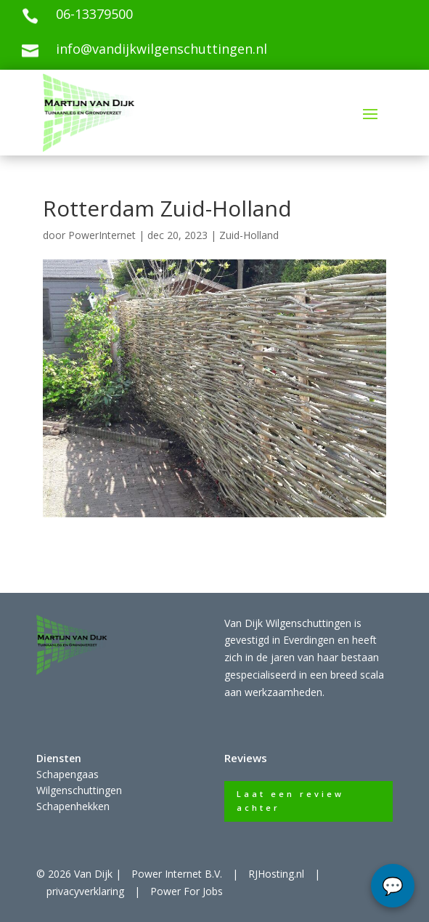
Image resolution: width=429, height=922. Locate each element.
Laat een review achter (290, 800)
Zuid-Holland (249, 235)
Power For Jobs (186, 891)
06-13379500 (94, 14)
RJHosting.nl (276, 874)
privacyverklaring (85, 891)
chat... (392, 885)
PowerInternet (102, 235)
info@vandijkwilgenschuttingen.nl (161, 48)
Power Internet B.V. (176, 874)
